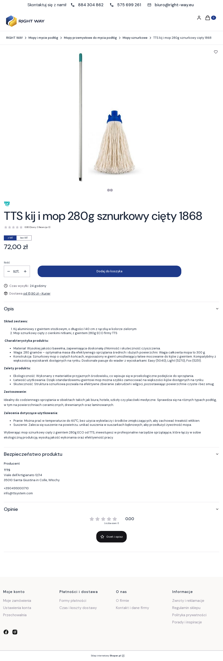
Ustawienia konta (17, 607)
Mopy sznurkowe (135, 38)
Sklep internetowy (106, 655)
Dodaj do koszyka (109, 271)
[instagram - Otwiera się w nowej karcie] (15, 632)
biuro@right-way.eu (174, 4)
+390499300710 (16, 488)
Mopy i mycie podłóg (43, 38)
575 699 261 (129, 4)
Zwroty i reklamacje (188, 600)
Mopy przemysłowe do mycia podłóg (90, 38)
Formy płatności (72, 600)
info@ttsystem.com (18, 493)
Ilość (7, 262)
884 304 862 (90, 4)
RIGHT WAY (14, 38)
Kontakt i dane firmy (132, 607)
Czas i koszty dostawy (78, 607)
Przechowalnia (15, 615)
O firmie (122, 600)
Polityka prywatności (189, 615)
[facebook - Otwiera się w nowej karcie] (6, 632)
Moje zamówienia (17, 600)
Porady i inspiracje (187, 622)
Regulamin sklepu (186, 607)
